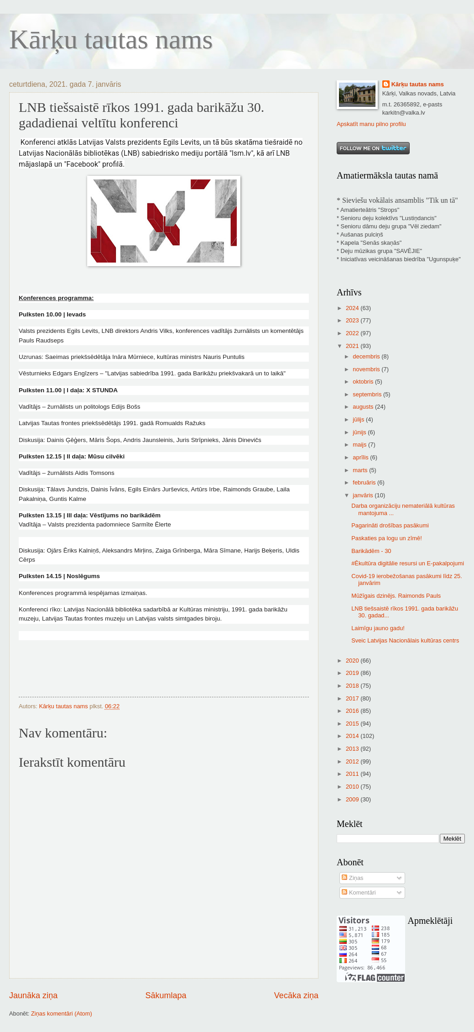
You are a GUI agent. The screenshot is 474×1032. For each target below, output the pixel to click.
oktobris (364, 381)
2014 (353, 735)
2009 (353, 799)
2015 (353, 723)
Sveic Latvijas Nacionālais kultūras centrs (405, 640)
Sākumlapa (165, 995)
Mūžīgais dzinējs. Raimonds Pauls (396, 595)
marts (361, 470)
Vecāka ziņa (296, 995)
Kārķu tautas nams (111, 39)
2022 (353, 333)
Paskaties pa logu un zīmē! (386, 538)
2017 (353, 698)
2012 (353, 761)
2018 (353, 685)
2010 (353, 786)
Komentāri (358, 892)
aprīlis (361, 457)
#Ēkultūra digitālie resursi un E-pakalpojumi (407, 563)
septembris (368, 394)
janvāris (364, 495)
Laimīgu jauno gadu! (378, 628)
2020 (353, 660)
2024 (353, 308)
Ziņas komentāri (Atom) (61, 1013)
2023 (353, 320)
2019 (353, 672)
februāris (365, 482)
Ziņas (352, 877)
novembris (367, 369)
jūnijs (360, 432)
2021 (353, 345)
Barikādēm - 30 (371, 551)
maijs (360, 444)
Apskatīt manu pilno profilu (371, 124)
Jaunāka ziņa (33, 995)
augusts (364, 406)
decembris (367, 356)
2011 (353, 773)
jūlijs (359, 419)
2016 (353, 710)
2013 (353, 748)
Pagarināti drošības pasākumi (390, 525)
